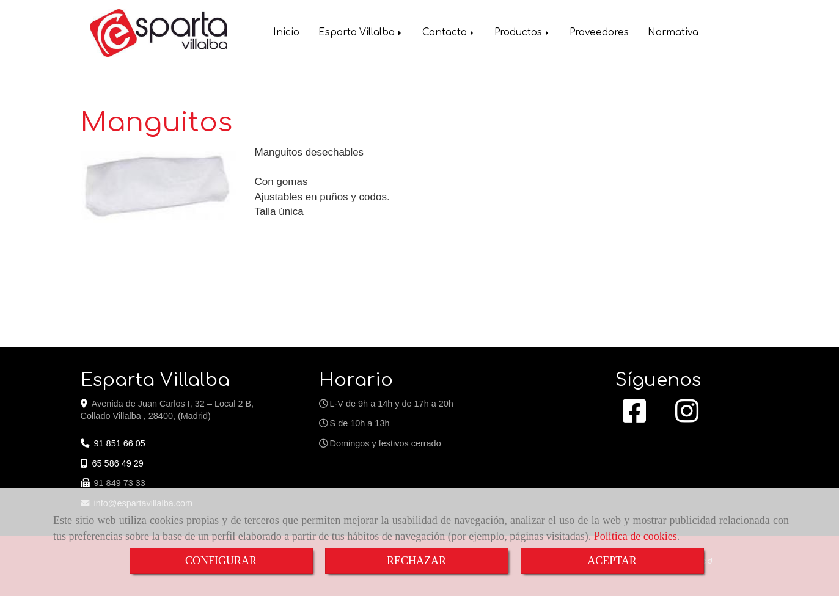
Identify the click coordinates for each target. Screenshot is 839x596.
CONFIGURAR (221, 560)
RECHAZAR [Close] (416, 560)
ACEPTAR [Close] (612, 560)
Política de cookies (635, 536)
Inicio (286, 34)
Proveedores (599, 34)
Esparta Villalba (360, 34)
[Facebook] (634, 418)
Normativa (673, 34)
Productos (522, 34)
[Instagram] (687, 418)
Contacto (448, 34)
